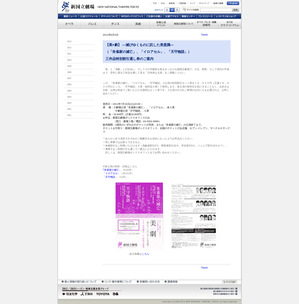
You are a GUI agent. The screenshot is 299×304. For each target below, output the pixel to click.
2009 (69, 66)
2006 (69, 84)
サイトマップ (204, 3)
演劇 (138, 24)
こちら (145, 253)
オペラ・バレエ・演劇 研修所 (206, 24)
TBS (86, 293)
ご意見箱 (182, 3)
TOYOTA (103, 293)
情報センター (188, 16)
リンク (192, 3)
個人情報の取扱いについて (79, 281)
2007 (69, 78)
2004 (69, 97)
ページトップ (229, 281)
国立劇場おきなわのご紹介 (224, 291)
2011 (69, 54)
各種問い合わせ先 (148, 281)
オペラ (69, 24)
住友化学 (70, 293)
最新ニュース (70, 16)
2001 (69, 115)
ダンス (115, 24)
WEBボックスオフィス (132, 16)
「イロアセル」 (111, 173)
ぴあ (116, 293)
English (233, 3)
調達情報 (171, 281)
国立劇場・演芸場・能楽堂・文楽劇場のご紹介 (218, 288)
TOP (155, 3)
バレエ (92, 24)
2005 (69, 91)
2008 (69, 72)
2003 (69, 103)
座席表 (171, 3)
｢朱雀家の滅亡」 (112, 169)
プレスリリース (206, 16)
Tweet (204, 34)
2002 (69, 109)
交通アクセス (172, 16)
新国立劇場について (183, 24)
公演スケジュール (89, 16)
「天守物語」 (110, 176)
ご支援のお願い (154, 16)
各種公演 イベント (161, 24)
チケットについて (109, 16)
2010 (69, 60)
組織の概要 (218, 3)
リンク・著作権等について (116, 281)
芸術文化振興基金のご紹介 (224, 294)
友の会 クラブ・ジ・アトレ (229, 24)
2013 (69, 41)
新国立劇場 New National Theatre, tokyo (100, 6)
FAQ (163, 3)
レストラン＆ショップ (226, 16)
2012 (69, 48)
